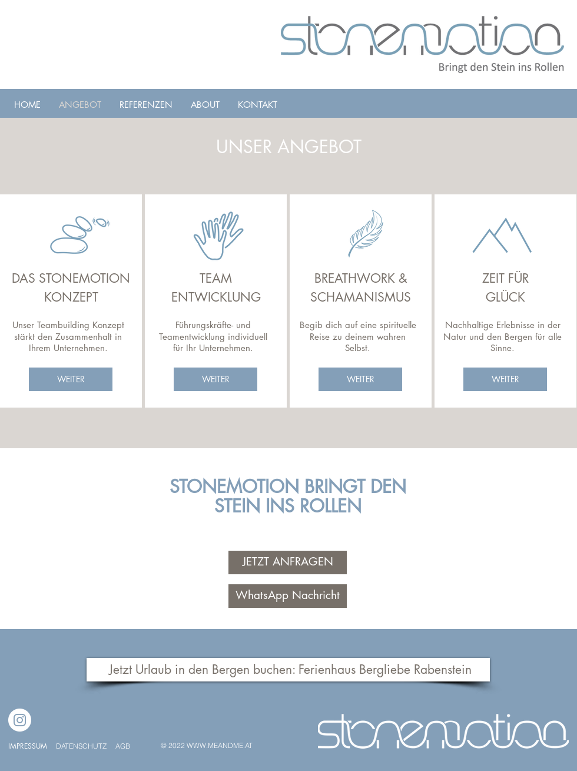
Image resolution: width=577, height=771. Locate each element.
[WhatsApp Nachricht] (287, 596)
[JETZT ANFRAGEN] (287, 562)
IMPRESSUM (27, 746)
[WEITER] (70, 379)
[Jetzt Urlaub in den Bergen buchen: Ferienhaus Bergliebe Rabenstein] (288, 669)
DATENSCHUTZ (82, 746)
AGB (122, 746)
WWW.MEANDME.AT (220, 745)
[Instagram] (19, 720)
